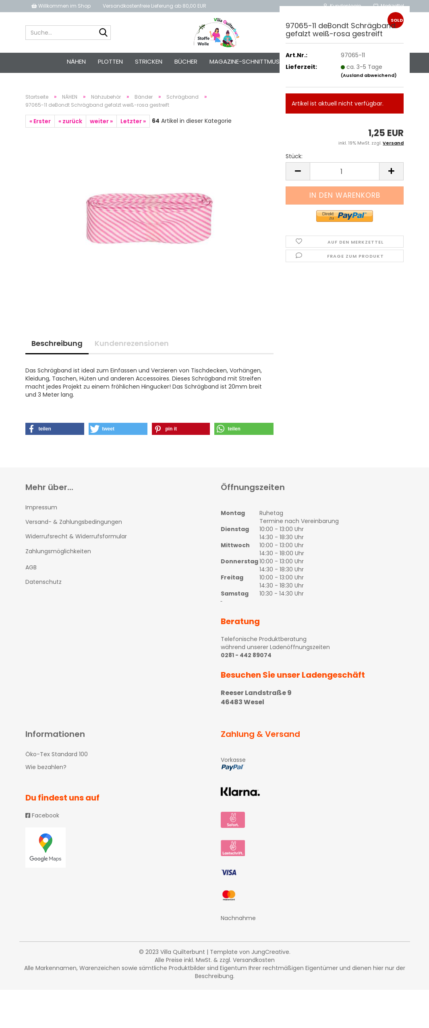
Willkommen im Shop (61, 5)
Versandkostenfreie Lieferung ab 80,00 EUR (154, 5)
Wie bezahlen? (45, 767)
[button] (55, 429)
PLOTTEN (110, 61)
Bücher (185, 61)
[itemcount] (344, 171)
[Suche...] (103, 33)
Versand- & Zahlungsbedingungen (73, 522)
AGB (31, 567)
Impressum (41, 507)
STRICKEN (148, 61)
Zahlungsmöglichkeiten (58, 551)
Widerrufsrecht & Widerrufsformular (76, 536)
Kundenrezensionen (132, 343)
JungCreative (270, 952)
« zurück (70, 121)
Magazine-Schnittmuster (249, 61)
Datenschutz (43, 582)
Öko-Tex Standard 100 (56, 754)
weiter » (101, 121)
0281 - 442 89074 (246, 655)
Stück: (294, 156)
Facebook (42, 815)
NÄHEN (76, 61)
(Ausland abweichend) (369, 75)
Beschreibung (57, 343)
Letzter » (133, 121)
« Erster (40, 121)
